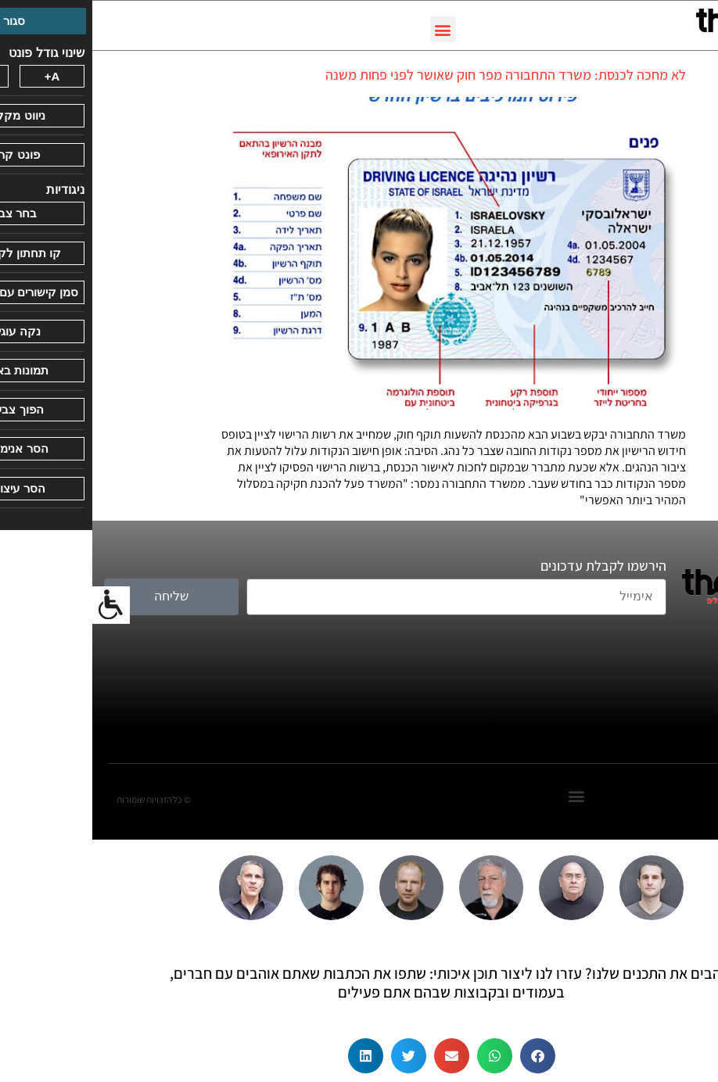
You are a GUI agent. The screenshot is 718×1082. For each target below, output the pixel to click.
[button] (351, 29)
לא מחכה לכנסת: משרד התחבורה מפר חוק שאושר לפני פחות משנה (413, 75)
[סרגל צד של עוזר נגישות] (19, 605)
